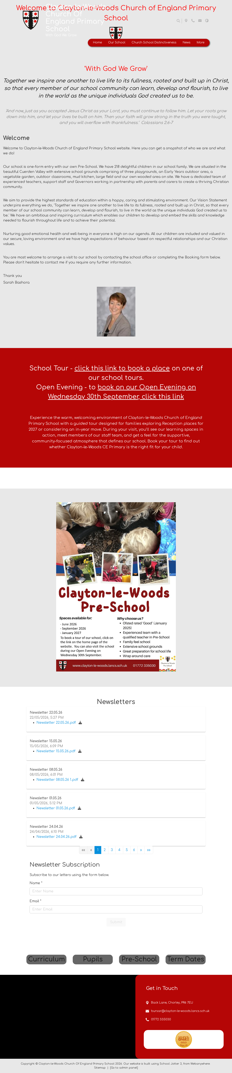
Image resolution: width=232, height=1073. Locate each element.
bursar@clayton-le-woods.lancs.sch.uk (180, 1053)
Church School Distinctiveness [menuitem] (154, 42)
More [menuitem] (200, 42)
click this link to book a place (122, 368)
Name (36, 883)
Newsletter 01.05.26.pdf (56, 808)
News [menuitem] (187, 42)
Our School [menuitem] (116, 42)
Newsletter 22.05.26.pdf (56, 723)
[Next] (141, 850)
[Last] (148, 850)
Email (35, 901)
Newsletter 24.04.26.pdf (57, 837)
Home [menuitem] (97, 42)
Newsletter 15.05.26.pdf (56, 751)
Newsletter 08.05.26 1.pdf (57, 780)
